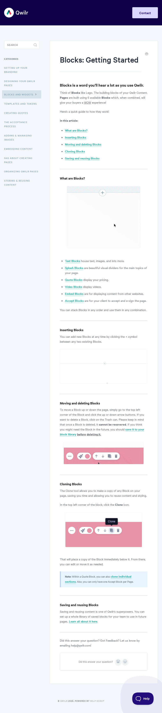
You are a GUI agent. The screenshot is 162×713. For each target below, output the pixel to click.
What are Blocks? (76, 130)
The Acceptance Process (15, 124)
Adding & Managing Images (18, 137)
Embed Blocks (74, 294)
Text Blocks (72, 261)
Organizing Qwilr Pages (21, 171)
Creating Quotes (16, 112)
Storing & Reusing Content (17, 182)
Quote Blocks (73, 280)
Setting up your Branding (15, 69)
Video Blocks (73, 287)
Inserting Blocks (75, 137)
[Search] (21, 45)
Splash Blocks (74, 268)
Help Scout (97, 700)
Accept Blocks (74, 301)
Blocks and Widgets (21, 94)
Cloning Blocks (75, 151)
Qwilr (64, 700)
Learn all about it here (83, 621)
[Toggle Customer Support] (143, 698)
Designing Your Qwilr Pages (19, 83)
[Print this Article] (146, 54)
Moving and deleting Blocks (83, 144)
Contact (145, 12)
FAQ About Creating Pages (18, 160)
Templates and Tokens (20, 103)
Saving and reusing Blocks (82, 158)
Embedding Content (18, 148)
